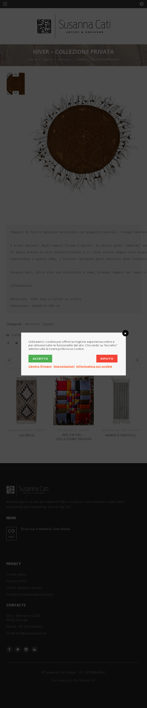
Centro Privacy (40, 366)
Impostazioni (64, 366)
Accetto (40, 358)
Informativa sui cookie (94, 366)
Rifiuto (107, 358)
